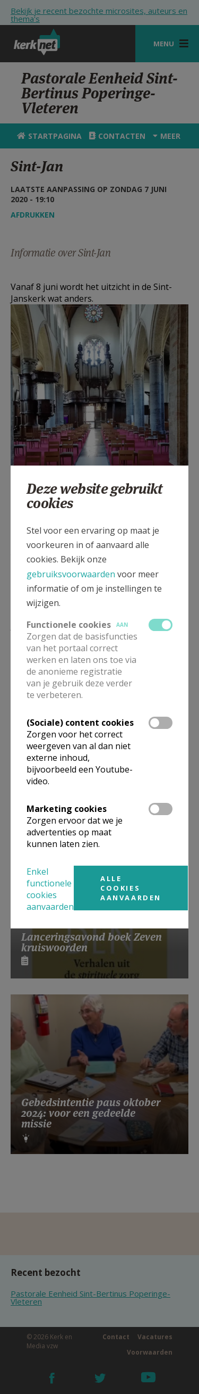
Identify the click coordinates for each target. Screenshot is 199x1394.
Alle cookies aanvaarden (130, 888)
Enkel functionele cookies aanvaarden (50, 889)
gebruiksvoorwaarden (71, 574)
